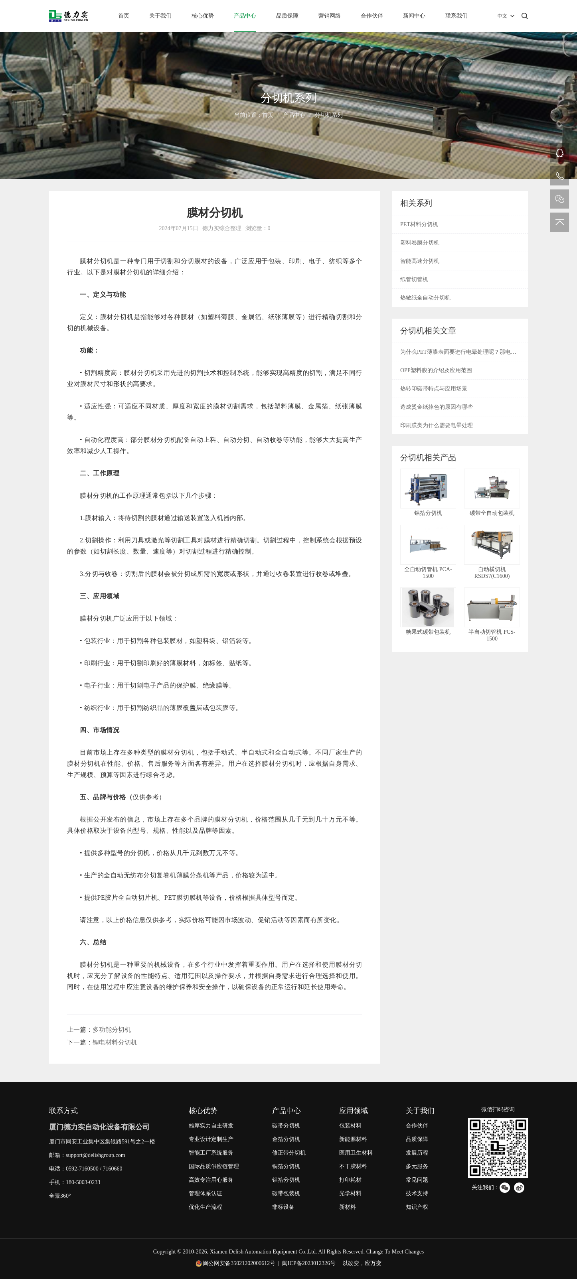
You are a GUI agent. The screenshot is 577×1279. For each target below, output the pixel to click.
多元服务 (417, 1166)
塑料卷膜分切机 (419, 243)
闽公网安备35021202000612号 (239, 1263)
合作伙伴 (372, 16)
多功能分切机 (112, 1029)
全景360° (60, 1196)
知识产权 (417, 1207)
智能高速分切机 (419, 261)
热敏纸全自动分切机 (425, 298)
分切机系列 (329, 115)
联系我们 (456, 16)
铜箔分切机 (286, 1166)
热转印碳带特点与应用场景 (433, 389)
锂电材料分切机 (115, 1042)
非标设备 (283, 1207)
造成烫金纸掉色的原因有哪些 (436, 407)
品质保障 (287, 16)
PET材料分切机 (419, 224)
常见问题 (417, 1180)
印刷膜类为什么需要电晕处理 (436, 425)
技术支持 (417, 1193)
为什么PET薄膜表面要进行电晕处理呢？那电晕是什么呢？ (458, 355)
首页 (123, 16)
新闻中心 (414, 16)
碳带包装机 (286, 1193)
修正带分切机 (289, 1153)
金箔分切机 (286, 1139)
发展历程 (417, 1153)
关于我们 (160, 16)
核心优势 (203, 16)
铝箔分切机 (286, 1180)
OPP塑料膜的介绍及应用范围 (436, 370)
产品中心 (245, 16)
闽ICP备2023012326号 (309, 1263)
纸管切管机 (414, 279)
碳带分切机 (286, 1126)
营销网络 (329, 16)
